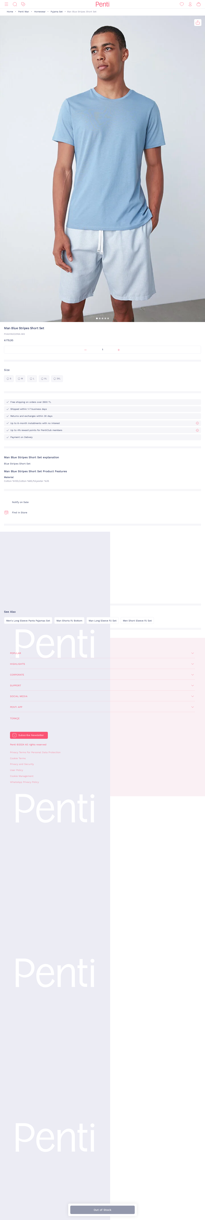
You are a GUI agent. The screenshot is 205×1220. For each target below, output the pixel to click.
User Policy (16, 770)
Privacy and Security (22, 764)
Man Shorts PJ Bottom (69, 620)
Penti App (16, 707)
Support (15, 685)
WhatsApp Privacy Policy (24, 782)
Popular (15, 653)
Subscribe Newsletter (31, 735)
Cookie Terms (18, 758)
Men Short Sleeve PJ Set (137, 620)
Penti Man (23, 11)
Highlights (17, 664)
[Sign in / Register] (190, 4)
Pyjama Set (57, 11)
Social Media (18, 696)
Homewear (39, 11)
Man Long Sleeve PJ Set (103, 620)
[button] (97, 318)
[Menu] (6, 4)
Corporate (17, 674)
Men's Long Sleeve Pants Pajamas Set (28, 620)
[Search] (14, 4)
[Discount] (23, 4)
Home (10, 11)
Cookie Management (21, 776)
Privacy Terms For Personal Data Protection (35, 752)
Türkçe (15, 718)
